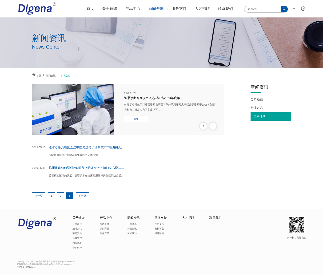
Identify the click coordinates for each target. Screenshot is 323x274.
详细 (136, 119)
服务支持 (179, 9)
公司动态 (257, 99)
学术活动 (259, 116)
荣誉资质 (77, 233)
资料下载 (159, 228)
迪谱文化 (77, 228)
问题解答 (159, 233)
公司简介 (77, 224)
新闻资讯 (155, 9)
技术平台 (104, 224)
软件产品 (104, 233)
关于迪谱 (109, 9)
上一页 (39, 195)
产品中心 (132, 9)
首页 (90, 9)
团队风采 (77, 243)
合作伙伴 (77, 247)
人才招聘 (202, 9)
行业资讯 (257, 108)
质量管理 (77, 238)
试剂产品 (104, 228)
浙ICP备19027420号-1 (27, 267)
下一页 (82, 195)
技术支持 (159, 224)
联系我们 (225, 9)
